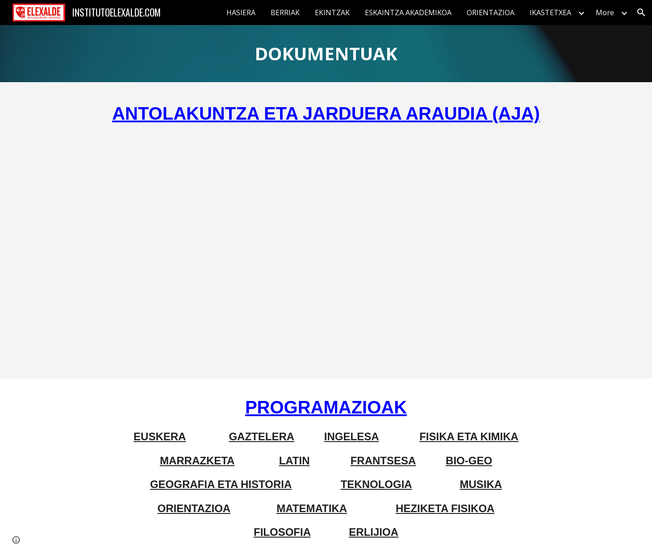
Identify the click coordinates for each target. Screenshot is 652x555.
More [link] (605, 12)
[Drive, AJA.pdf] (326, 251)
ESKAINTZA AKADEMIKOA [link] (408, 12)
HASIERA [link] (240, 12)
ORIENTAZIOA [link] (490, 12)
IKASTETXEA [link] (550, 12)
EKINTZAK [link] (332, 12)
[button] (641, 12)
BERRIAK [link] (285, 12)
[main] (326, 53)
